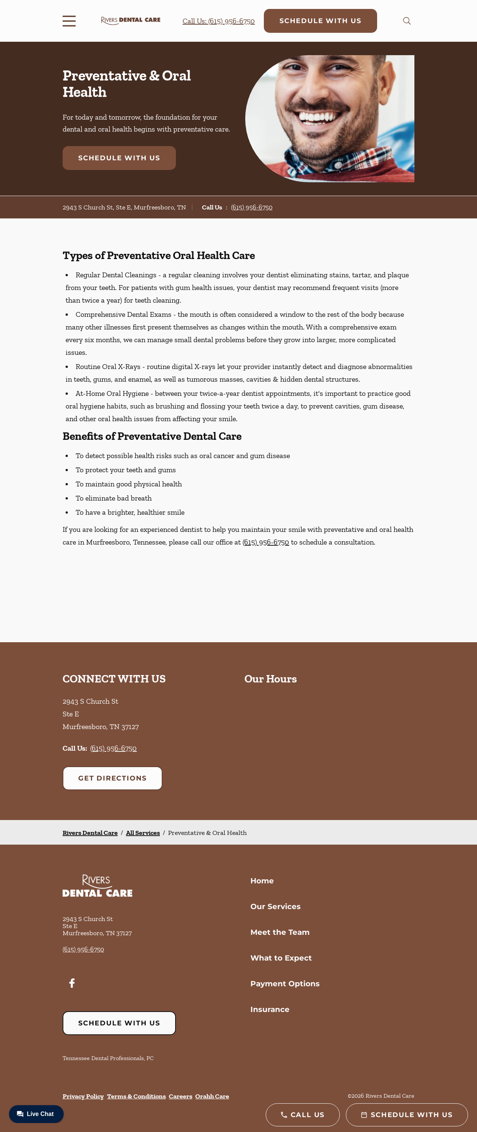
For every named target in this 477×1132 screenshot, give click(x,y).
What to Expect (281, 957)
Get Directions (112, 778)
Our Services (275, 906)
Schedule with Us (320, 21)
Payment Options (285, 983)
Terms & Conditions (136, 1096)
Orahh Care (212, 1096)
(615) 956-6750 (251, 207)
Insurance (270, 1009)
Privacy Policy (83, 1096)
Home (262, 880)
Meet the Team (280, 932)
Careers (180, 1096)
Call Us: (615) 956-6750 (219, 20)
